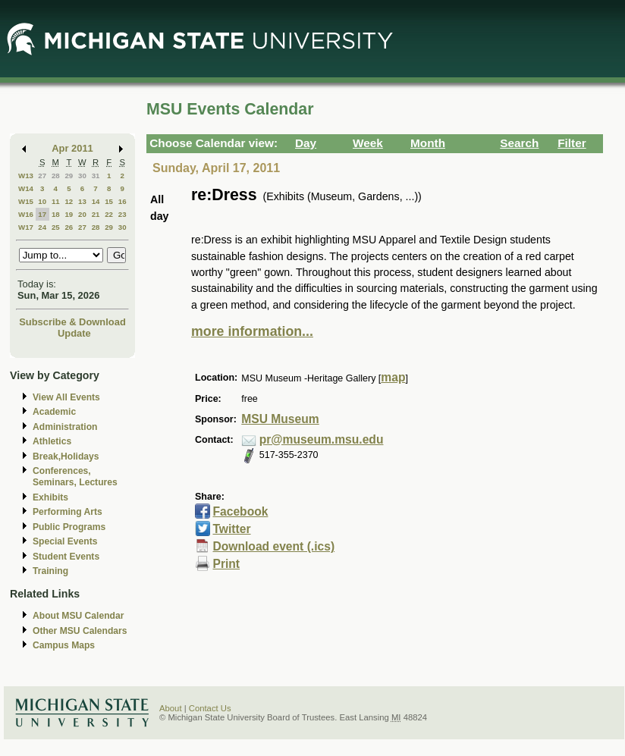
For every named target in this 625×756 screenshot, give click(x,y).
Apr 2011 (72, 148)
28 (56, 175)
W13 (25, 175)
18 (56, 214)
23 (122, 214)
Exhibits (50, 497)
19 (68, 214)
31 (96, 175)
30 (82, 175)
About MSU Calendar (78, 615)
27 (42, 175)
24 (42, 227)
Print (226, 563)
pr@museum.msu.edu (321, 439)
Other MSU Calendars (80, 631)
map (393, 377)
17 (42, 214)
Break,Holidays (66, 456)
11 (56, 201)
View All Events (66, 397)
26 (68, 227)
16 (122, 201)
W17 (25, 227)
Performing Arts (67, 512)
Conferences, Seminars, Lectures (75, 477)
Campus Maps (64, 645)
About (170, 708)
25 (56, 227)
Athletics (52, 441)
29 (68, 175)
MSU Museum (280, 419)
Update (74, 333)
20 (82, 214)
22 (109, 214)
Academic (54, 411)
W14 (25, 188)
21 (96, 214)
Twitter (231, 528)
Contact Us (210, 708)
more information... (252, 331)
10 (42, 201)
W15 (25, 201)
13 (82, 201)
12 (68, 201)
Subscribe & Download (72, 322)
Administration (65, 427)
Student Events (66, 556)
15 (109, 201)
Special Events (65, 541)
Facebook (240, 511)
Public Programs (69, 527)
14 (96, 201)
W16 (25, 214)
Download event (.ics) (273, 546)
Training (50, 571)
